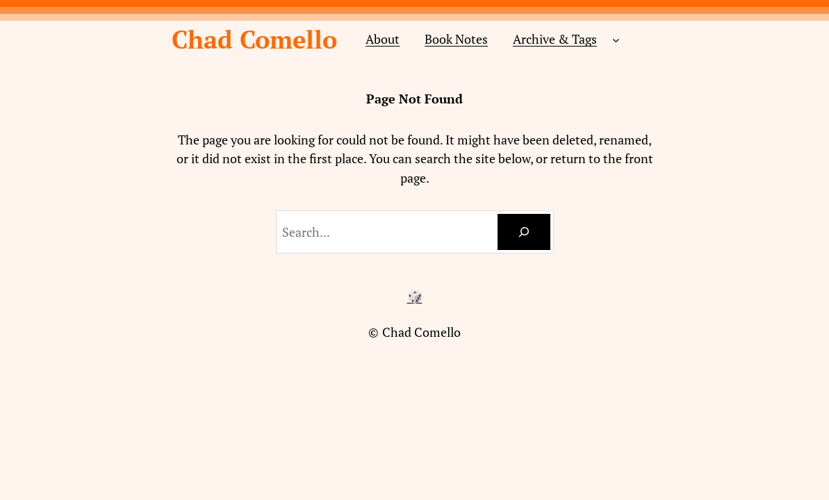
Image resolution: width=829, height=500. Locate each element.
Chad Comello (254, 39)
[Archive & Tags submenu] (616, 39)
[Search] (524, 232)
